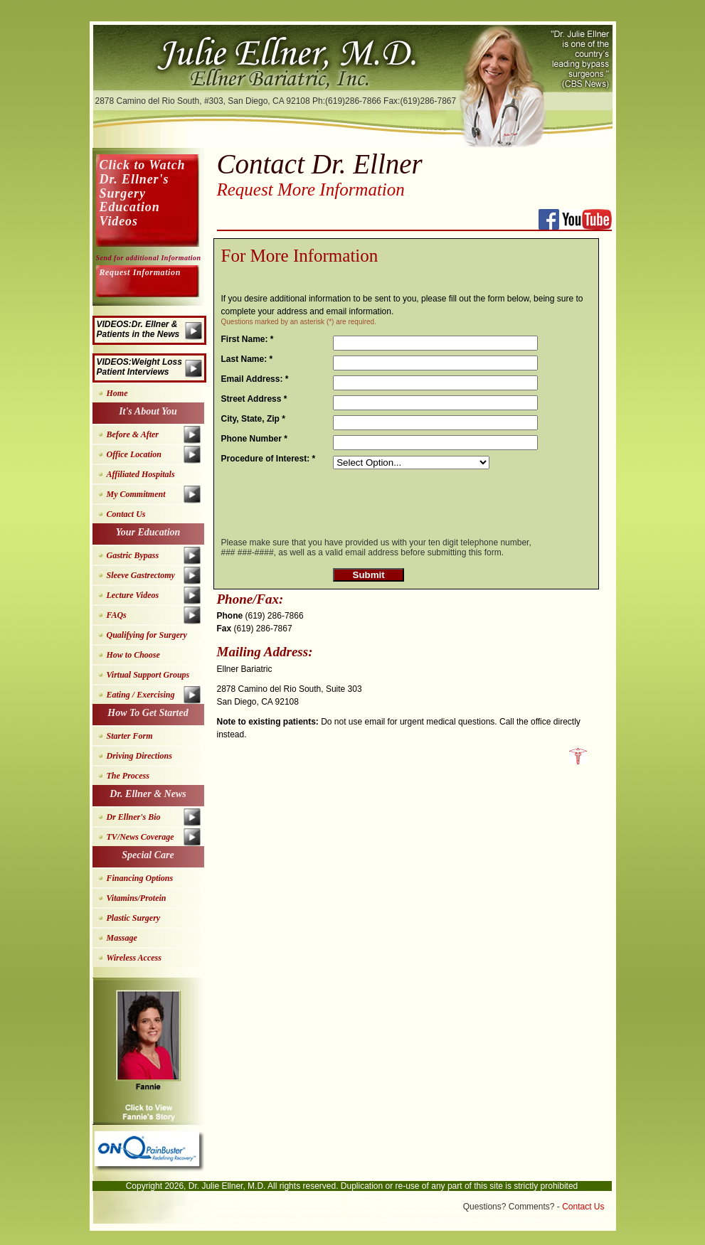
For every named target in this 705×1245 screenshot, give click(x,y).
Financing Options (140, 878)
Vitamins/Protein (136, 898)
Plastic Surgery (134, 918)
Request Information (140, 272)
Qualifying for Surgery (147, 635)
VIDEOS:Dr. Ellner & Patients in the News (138, 329)
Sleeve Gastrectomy (141, 575)
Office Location (134, 454)
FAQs (117, 615)
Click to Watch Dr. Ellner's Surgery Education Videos (143, 193)
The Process (128, 776)
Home (117, 393)
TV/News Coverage (140, 837)
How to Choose (133, 655)
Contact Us (126, 514)
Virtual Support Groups (148, 675)
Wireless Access (134, 958)
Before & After (133, 434)
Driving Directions (139, 756)
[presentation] (441, 500)
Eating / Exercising (141, 695)
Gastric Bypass (133, 555)
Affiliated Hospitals (141, 474)
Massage (122, 938)
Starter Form (130, 736)
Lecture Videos (133, 595)
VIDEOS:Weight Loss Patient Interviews (139, 367)
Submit (369, 575)
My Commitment (136, 494)
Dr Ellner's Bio (134, 817)
